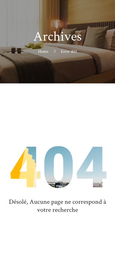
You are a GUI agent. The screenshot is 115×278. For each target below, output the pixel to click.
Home (43, 51)
